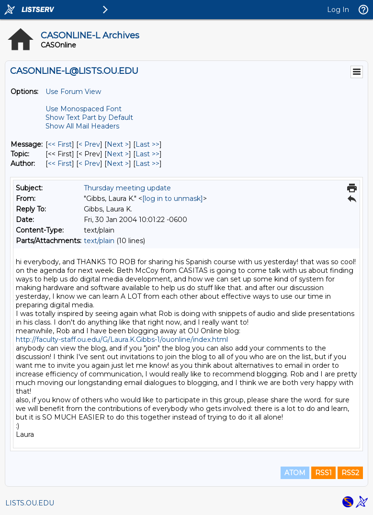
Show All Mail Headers (82, 126)
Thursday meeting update (127, 188)
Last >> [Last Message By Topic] (147, 154)
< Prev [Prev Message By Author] (89, 163)
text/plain (99, 240)
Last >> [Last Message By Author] (147, 163)
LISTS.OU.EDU (29, 503)
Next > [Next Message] (118, 144)
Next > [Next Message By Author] (118, 163)
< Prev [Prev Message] (89, 144)
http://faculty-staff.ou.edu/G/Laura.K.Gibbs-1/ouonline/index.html (122, 339)
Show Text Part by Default (89, 117)
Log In (338, 9)
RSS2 (350, 472)
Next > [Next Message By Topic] (118, 154)
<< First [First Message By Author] (60, 163)
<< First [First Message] (60, 144)
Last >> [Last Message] (147, 144)
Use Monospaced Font (83, 109)
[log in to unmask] (172, 198)
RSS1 (323, 472)
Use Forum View (73, 91)
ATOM (294, 472)
